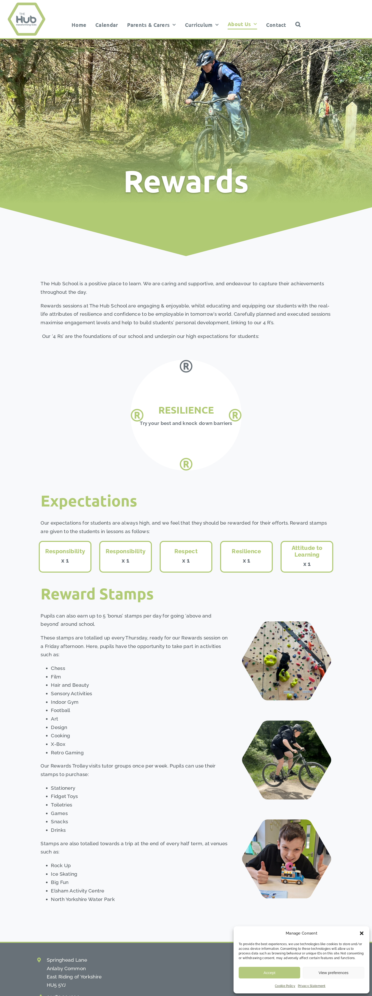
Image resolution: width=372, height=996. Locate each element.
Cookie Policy (285, 986)
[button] (361, 933)
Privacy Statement (312, 986)
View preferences (333, 972)
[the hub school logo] (26, 5)
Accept (269, 972)
